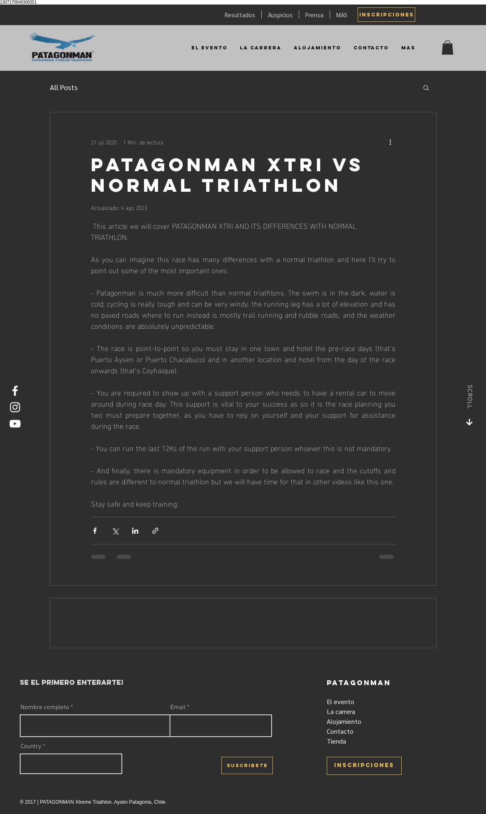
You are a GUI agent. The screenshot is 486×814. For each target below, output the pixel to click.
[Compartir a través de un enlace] (155, 531)
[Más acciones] (390, 142)
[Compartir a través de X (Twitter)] (115, 531)
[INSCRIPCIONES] (386, 14)
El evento (340, 701)
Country (31, 747)
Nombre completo (45, 708)
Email (178, 708)
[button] (447, 47)
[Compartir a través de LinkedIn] (135, 531)
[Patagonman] (62, 47)
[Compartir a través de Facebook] (95, 531)
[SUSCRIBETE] (247, 765)
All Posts (64, 87)
